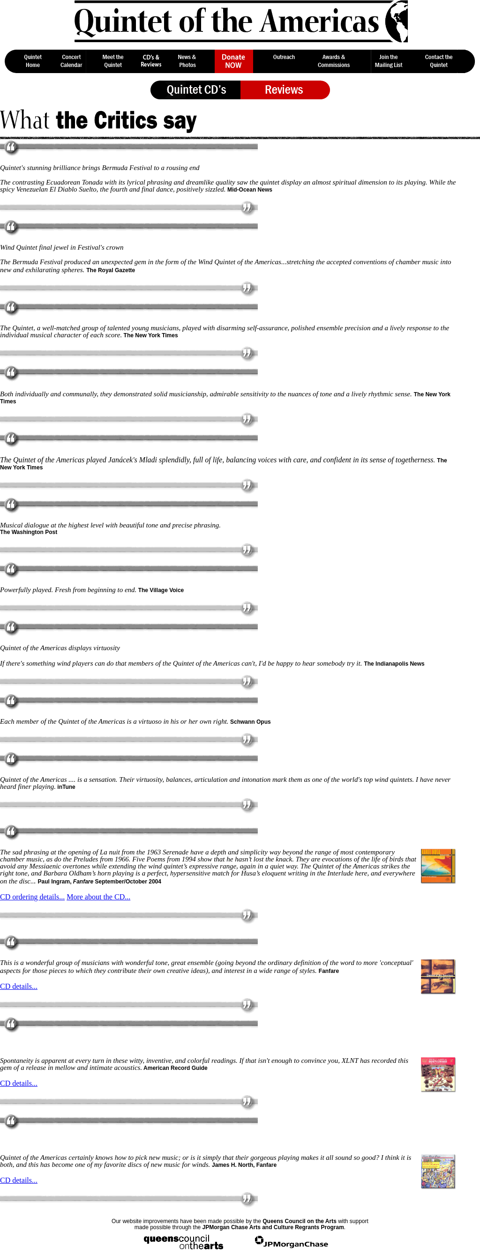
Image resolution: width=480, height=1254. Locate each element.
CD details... (19, 986)
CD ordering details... (32, 897)
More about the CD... (98, 897)
